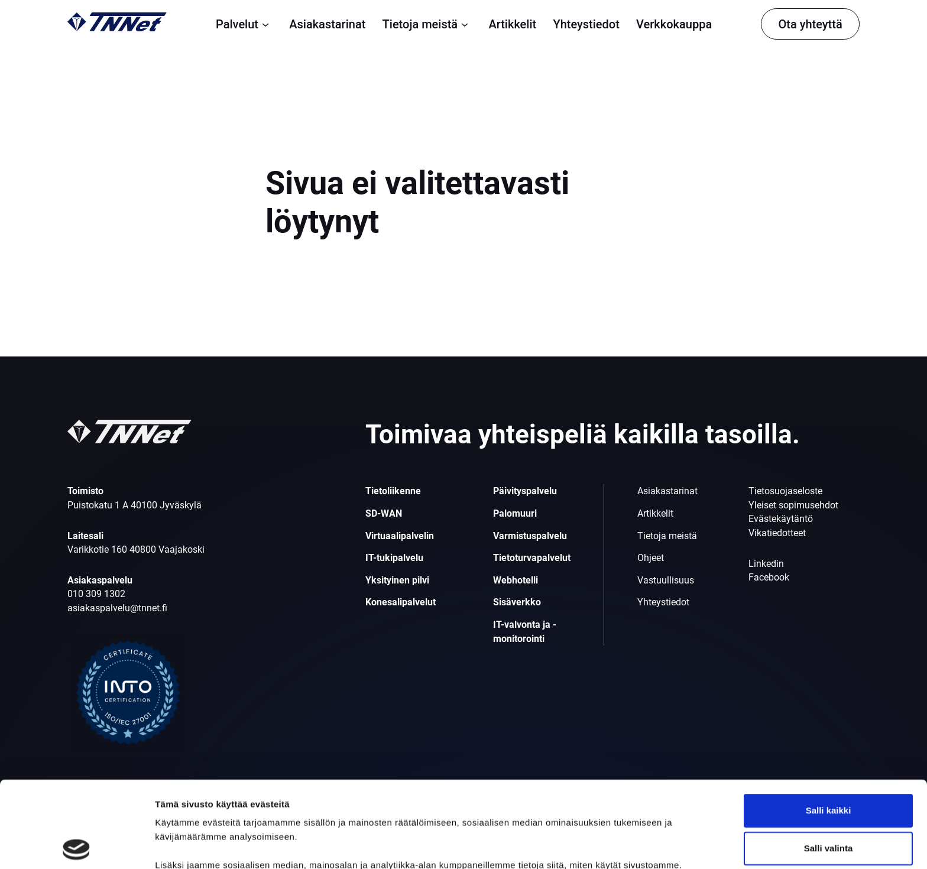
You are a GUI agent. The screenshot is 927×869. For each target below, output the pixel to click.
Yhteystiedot (586, 24)
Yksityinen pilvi (397, 580)
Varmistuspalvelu (530, 535)
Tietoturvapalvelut (532, 557)
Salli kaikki (828, 724)
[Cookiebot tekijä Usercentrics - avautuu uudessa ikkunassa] (76, 846)
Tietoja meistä (427, 24)
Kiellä (828, 800)
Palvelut (244, 24)
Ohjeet (650, 557)
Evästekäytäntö (780, 518)
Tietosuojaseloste (785, 491)
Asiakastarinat (327, 24)
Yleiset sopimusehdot (793, 505)
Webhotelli (515, 580)
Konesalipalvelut (400, 602)
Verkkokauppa (674, 24)
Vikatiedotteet (777, 533)
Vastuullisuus (665, 580)
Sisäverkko (517, 602)
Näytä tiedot (632, 846)
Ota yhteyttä (810, 24)
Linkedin (766, 563)
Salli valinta (828, 762)
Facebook (768, 577)
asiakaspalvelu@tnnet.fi (117, 608)
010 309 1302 (96, 593)
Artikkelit (512, 24)
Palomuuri (515, 513)
